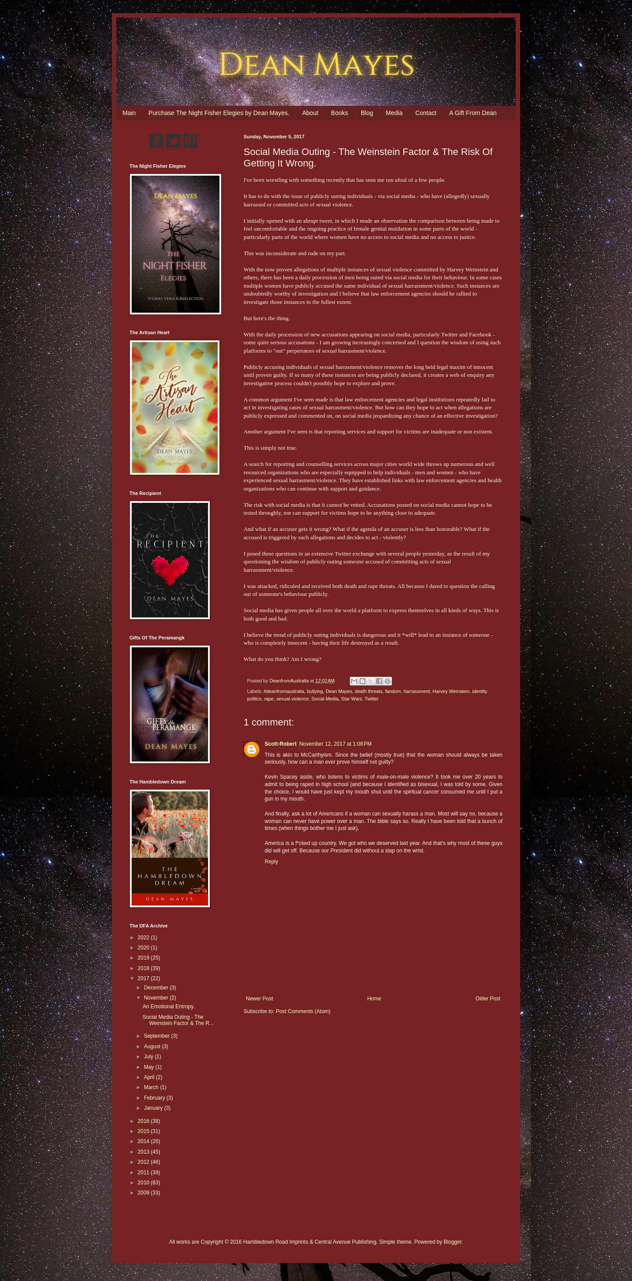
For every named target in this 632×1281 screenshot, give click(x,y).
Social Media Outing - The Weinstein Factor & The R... (178, 1020)
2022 (144, 938)
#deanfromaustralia (284, 691)
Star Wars (351, 698)
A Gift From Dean (472, 112)
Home (374, 999)
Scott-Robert (281, 744)
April (150, 1077)
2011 (144, 1172)
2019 (144, 958)
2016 (144, 1121)
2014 (144, 1141)
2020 (144, 948)
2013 (144, 1152)
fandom (393, 691)
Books (339, 112)
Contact (425, 112)
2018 (144, 968)
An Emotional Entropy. (169, 1006)
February (155, 1098)
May (149, 1067)
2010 (144, 1183)
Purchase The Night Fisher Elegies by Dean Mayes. (218, 112)
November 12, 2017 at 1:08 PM (335, 744)
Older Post (487, 999)
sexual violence (292, 698)
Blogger (453, 1242)
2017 (144, 978)
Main (129, 112)
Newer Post (259, 999)
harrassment (417, 691)
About (310, 112)
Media (394, 112)
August (153, 1046)
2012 (144, 1162)
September (157, 1036)
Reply (271, 862)
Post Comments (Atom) (303, 1011)
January (154, 1108)
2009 (144, 1193)
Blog (367, 112)
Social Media (324, 698)
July (149, 1057)
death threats (369, 691)
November (157, 998)
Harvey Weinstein (451, 691)
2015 (144, 1131)
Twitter (372, 698)
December (157, 988)
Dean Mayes (339, 691)
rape (269, 698)
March (152, 1087)
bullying (315, 691)
